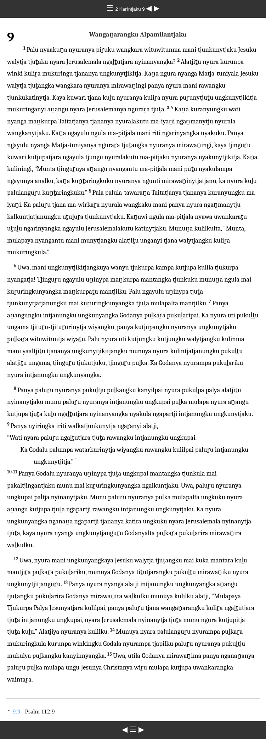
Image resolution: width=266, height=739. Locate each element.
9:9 (17, 711)
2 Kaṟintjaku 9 (130, 9)
